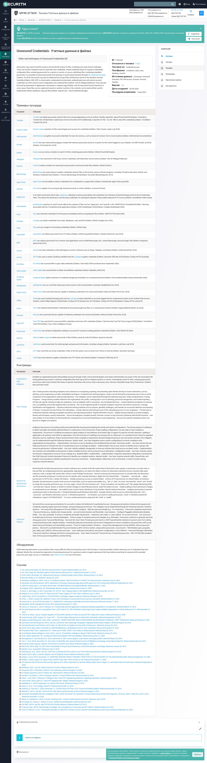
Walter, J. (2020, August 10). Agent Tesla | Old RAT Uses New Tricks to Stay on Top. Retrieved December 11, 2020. (64, 660)
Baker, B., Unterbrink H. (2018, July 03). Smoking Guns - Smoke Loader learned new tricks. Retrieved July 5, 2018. (64, 699)
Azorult (19, 251)
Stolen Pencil (21, 292)
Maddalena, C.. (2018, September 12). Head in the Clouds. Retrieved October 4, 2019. (53, 683)
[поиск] (172, 4)
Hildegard (20, 159)
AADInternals (22, 137)
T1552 (137, 64)
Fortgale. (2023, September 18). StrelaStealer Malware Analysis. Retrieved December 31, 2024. (57, 588)
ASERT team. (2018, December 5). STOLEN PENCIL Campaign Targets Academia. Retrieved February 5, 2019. (62, 596)
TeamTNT (20, 323)
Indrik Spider (21, 271)
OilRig (19, 300)
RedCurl (19, 338)
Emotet (19, 145)
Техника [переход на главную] (57, 20)
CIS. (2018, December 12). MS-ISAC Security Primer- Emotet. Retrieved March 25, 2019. (54, 570)
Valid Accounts (59, 555)
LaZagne (20, 221)
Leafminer (20, 345)
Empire (19, 153)
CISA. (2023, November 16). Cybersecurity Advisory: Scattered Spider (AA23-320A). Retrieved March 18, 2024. (62, 575)
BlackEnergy (21, 174)
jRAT (18, 243)
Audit (18, 445)
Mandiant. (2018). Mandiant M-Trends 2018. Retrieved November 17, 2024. (49, 604)
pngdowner (21, 197)
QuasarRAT (21, 235)
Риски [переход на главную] (21, 20)
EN (201, 13)
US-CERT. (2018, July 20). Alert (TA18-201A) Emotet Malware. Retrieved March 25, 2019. (54, 704)
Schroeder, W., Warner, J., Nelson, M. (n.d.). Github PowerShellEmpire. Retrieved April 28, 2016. (56, 702)
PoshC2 (19, 166)
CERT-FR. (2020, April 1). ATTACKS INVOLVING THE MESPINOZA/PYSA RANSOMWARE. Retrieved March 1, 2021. (64, 586)
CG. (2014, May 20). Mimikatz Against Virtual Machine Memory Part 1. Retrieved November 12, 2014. (59, 572)
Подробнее (193, 33)
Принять (197, 754)
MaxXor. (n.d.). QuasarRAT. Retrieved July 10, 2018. (41, 649)
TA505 (19, 358)
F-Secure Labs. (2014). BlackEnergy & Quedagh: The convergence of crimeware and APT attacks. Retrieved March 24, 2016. (68, 707)
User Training (22, 407)
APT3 (19, 352)
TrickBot (20, 120)
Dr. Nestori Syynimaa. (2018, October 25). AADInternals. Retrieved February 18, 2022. (53, 673)
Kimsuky (20, 315)
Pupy (18, 228)
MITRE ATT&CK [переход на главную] (45, 20)
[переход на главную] (14, 20)
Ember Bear (21, 331)
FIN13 (19, 309)
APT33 (19, 257)
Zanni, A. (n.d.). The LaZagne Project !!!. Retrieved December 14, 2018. (48, 686)
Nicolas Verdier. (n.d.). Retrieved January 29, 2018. (40, 578)
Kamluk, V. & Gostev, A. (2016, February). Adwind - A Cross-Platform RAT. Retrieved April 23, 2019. (58, 675)
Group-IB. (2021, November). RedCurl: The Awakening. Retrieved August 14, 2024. (52, 670)
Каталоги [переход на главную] (31, 20)
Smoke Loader (22, 130)
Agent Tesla (21, 182)
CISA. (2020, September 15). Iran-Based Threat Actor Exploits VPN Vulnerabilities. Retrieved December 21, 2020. (63, 636)
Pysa (18, 214)
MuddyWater (21, 286)
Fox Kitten (20, 264)
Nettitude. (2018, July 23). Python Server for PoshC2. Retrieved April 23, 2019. (50, 667)
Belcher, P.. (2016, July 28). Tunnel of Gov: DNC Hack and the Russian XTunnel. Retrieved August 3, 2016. (60, 691)
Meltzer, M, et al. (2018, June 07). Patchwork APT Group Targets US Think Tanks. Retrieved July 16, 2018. (61, 594)
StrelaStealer (21, 206)
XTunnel (20, 189)
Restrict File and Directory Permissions (22, 483)
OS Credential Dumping (96, 75)
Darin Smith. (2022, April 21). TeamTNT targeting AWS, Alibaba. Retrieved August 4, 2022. (55, 681)
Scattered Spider (39, 278)
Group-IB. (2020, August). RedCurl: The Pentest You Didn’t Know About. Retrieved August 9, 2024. (58, 644)
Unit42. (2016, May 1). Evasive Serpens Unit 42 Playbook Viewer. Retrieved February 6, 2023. (56, 654)
